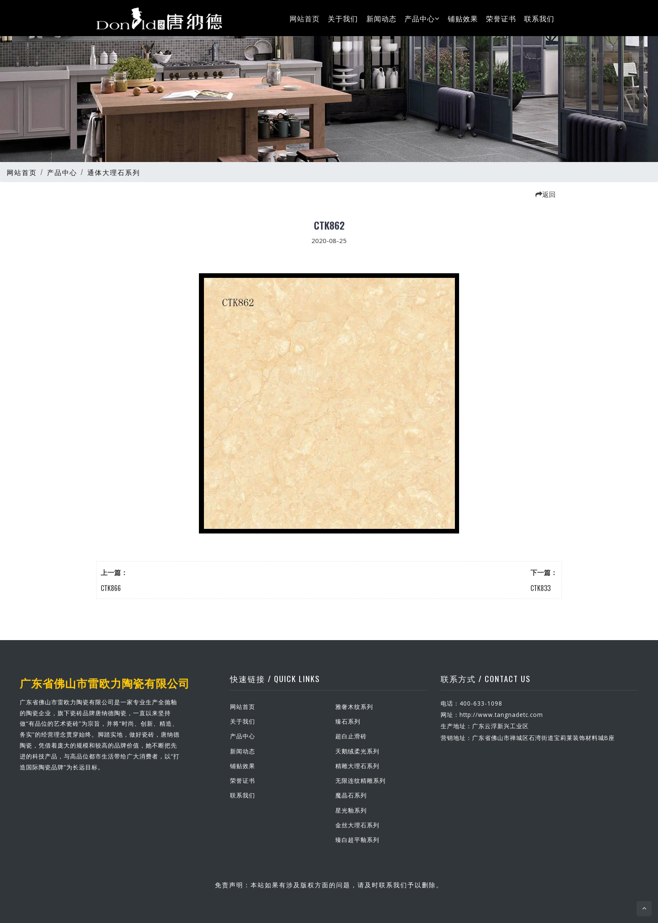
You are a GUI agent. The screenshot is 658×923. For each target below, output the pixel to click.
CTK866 (111, 588)
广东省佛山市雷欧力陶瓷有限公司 (105, 682)
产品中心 (422, 18)
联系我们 (539, 18)
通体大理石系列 (113, 172)
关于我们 (343, 18)
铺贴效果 (463, 18)
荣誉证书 (501, 18)
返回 (545, 194)
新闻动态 (381, 18)
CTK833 (540, 588)
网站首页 (305, 18)
